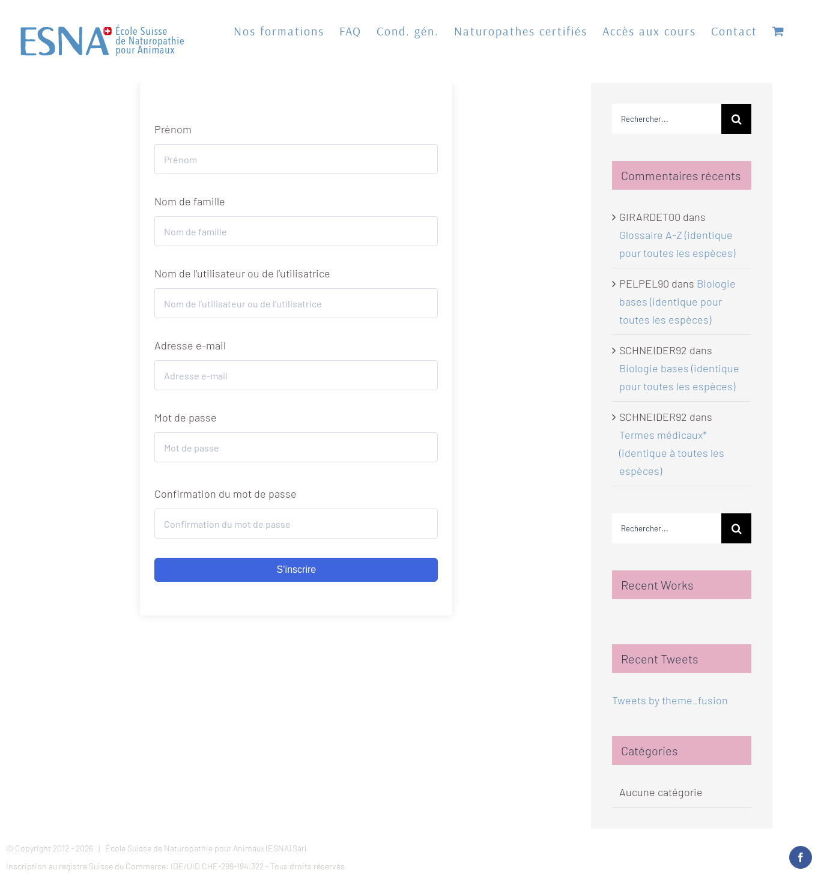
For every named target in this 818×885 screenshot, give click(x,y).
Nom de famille (189, 201)
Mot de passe (185, 417)
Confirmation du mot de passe (225, 493)
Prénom (173, 129)
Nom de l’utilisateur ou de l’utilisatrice (242, 273)
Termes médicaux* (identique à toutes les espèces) (671, 452)
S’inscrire (296, 569)
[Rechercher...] (667, 119)
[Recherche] (736, 119)
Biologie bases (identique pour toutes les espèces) (677, 301)
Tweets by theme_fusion (670, 700)
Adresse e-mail (190, 345)
